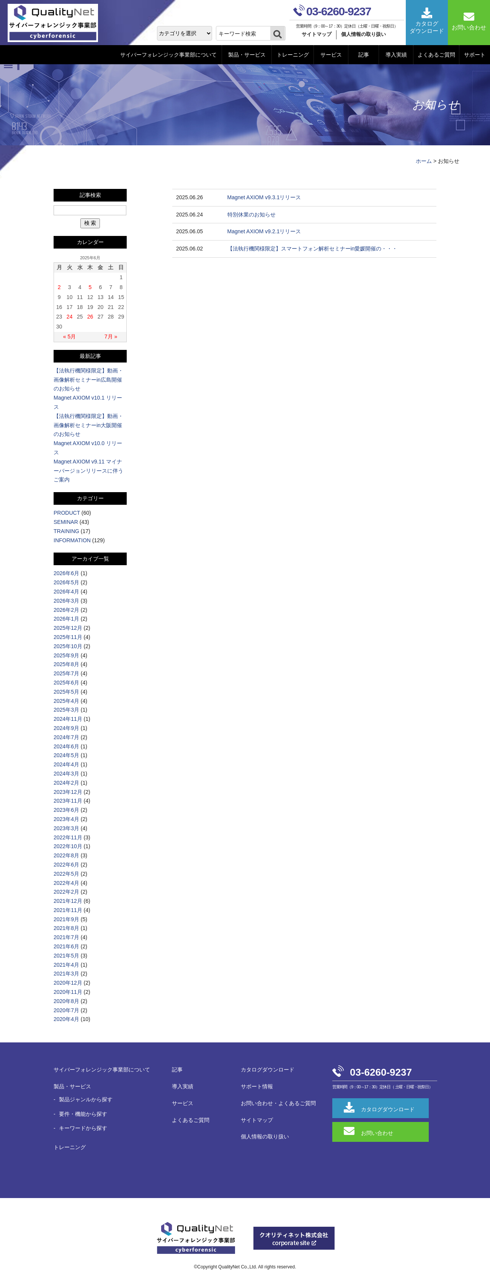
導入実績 (396, 55)
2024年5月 (66, 755)
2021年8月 (66, 928)
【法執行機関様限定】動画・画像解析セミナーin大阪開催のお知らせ (88, 425)
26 (90, 317)
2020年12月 (68, 983)
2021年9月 (66, 919)
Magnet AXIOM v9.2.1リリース (264, 231)
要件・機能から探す (83, 1114)
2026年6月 (66, 573)
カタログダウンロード (267, 1070)
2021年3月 (66, 974)
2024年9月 (66, 728)
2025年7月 (66, 673)
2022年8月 (66, 855)
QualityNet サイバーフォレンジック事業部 (55, 23)
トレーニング (293, 55)
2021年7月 (66, 937)
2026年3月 (66, 601)
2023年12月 (68, 792)
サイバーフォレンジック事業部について (168, 55)
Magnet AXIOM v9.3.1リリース (264, 197)
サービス (331, 55)
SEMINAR (66, 522)
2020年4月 (66, 1019)
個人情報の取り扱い (363, 34)
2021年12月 (68, 901)
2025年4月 (66, 701)
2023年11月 (68, 801)
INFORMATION (72, 540)
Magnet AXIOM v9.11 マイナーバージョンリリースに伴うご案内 (88, 470)
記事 (363, 55)
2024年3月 (66, 774)
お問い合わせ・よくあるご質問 (278, 1103)
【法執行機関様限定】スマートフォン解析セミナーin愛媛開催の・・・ (312, 248)
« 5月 (69, 336)
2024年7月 (66, 737)
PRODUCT (67, 513)
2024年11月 (68, 719)
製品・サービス (247, 55)
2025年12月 (68, 628)
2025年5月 (66, 692)
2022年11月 (68, 837)
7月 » (111, 336)
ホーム (424, 161)
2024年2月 (66, 783)
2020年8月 (66, 1001)
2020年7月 (66, 1010)
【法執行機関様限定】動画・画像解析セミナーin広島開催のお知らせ (88, 379)
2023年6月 (66, 810)
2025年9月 (66, 655)
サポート (474, 55)
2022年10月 (68, 846)
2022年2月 (66, 892)
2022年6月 (66, 865)
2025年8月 (66, 664)
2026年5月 (66, 582)
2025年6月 (66, 683)
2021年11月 (68, 910)
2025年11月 (68, 637)
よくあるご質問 (436, 55)
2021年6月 (66, 946)
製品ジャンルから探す (86, 1099)
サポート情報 (257, 1086)
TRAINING (66, 531)
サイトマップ (317, 34)
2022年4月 (66, 883)
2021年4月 (66, 965)
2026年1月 (66, 619)
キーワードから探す (83, 1128)
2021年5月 (66, 956)
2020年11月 (68, 992)
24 (70, 317)
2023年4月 (66, 819)
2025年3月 (66, 710)
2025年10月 (68, 646)
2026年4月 (66, 592)
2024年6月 (66, 746)
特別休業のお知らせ (251, 214)
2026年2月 (66, 610)
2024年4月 (66, 764)
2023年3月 (66, 828)
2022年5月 (66, 874)
